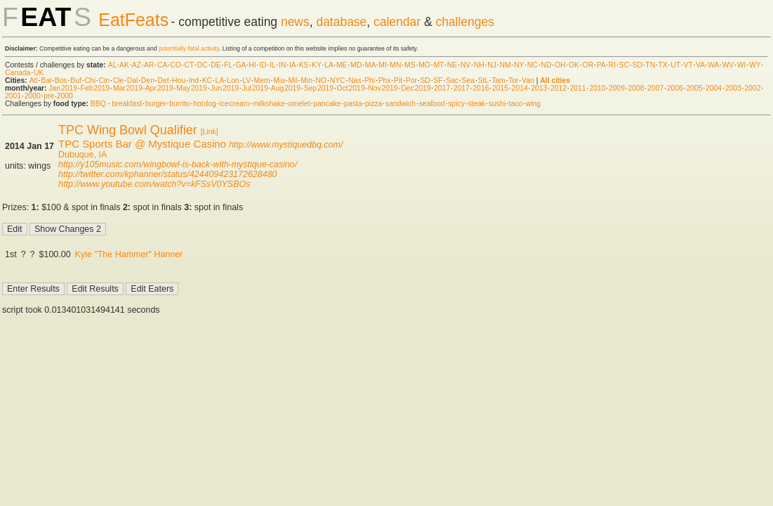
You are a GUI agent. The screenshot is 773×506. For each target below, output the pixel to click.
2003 (733, 88)
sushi (497, 104)
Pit (398, 80)
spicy (456, 104)
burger (155, 104)
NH (479, 65)
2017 (442, 88)
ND (546, 65)
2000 (33, 96)
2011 (578, 88)
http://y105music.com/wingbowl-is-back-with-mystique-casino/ (177, 164)
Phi (369, 80)
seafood (432, 104)
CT (189, 65)
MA (370, 65)
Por (411, 80)
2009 (617, 88)
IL (272, 65)
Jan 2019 (62, 88)
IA (292, 65)
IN (282, 65)
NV (465, 65)
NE (452, 65)
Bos (61, 80)
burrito (179, 104)
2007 (655, 88)
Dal (132, 80)
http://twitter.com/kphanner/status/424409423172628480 (167, 174)
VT (688, 65)
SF (437, 80)
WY (755, 65)
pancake (327, 104)
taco (516, 104)
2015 (500, 88)
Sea (468, 80)
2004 (714, 88)
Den (147, 80)
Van (528, 80)
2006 (675, 88)
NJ (491, 65)
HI (252, 65)
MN (395, 65)
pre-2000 (58, 96)
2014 (520, 88)
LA (328, 65)
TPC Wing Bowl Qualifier (127, 130)
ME (342, 65)
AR (149, 65)
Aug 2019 (285, 88)
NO (321, 80)
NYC (337, 80)
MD (356, 65)
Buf (75, 80)
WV (728, 65)
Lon (233, 80)
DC (202, 65)
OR (588, 65)
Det (163, 80)
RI (612, 65)
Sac (452, 80)
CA (162, 65)
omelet (299, 104)
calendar (397, 22)
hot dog (204, 104)
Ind (194, 80)
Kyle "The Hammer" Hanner (129, 254)
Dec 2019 (415, 88)
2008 (636, 88)
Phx (384, 80)
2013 (539, 88)
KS (304, 65)
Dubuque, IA (82, 155)
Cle (118, 80)
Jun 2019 (224, 88)
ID (262, 65)
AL (112, 65)
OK (574, 65)
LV (246, 80)
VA (700, 65)
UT (675, 65)
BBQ (98, 104)
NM (504, 65)
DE (215, 65)
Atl (33, 80)
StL (483, 80)
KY (317, 65)
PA (601, 65)
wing (533, 104)
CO (175, 65)
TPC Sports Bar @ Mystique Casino (142, 144)
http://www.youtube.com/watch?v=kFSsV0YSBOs (154, 184)
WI (741, 65)
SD (637, 65)
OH (560, 65)
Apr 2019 (159, 88)
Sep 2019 (318, 88)
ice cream (234, 104)
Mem (262, 80)
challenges (464, 22)
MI (382, 65)
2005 (694, 88)
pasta (353, 104)
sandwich (400, 104)
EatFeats (133, 20)
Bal (46, 80)
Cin (104, 80)
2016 (481, 88)
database (341, 22)
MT (438, 65)
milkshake (269, 104)
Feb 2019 (95, 88)
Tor (513, 80)
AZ (136, 65)
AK (124, 65)
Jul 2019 (255, 88)
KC (207, 80)
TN (650, 65)
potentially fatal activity (189, 48)
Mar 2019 (128, 88)
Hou (178, 80)
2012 (558, 88)
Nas (354, 80)
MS (410, 65)
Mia (279, 80)
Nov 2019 (382, 88)
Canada (17, 73)
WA (713, 65)
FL (228, 65)
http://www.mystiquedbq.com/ (286, 145)
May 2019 (191, 88)
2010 (597, 88)
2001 (13, 96)
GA (240, 65)
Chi (89, 80)
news (295, 22)
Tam (498, 80)
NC (532, 65)
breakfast (127, 104)
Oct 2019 (351, 88)
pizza (373, 104)
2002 (752, 88)
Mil (292, 80)
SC (624, 65)
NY (519, 65)
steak (476, 104)
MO (424, 65)
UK (39, 73)
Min (306, 80)
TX (663, 65)
